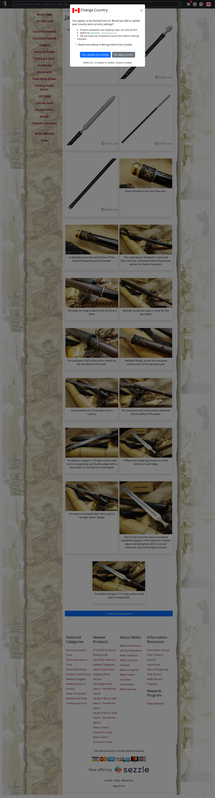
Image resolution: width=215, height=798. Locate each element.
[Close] (141, 10)
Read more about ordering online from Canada (105, 44)
